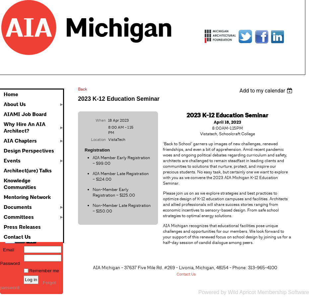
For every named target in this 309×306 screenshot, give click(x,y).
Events (12, 160)
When (101, 120)
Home (11, 94)
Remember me (44, 270)
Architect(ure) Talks (28, 170)
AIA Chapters (20, 141)
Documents (18, 207)
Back (82, 89)
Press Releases (22, 227)
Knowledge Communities (20, 184)
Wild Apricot (242, 292)
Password (10, 261)
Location (98, 139)
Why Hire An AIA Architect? (24, 127)
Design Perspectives (29, 151)
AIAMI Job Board (25, 114)
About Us (15, 104)
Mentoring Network (27, 197)
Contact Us (17, 237)
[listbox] (266, 91)
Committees (19, 217)
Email (7, 249)
